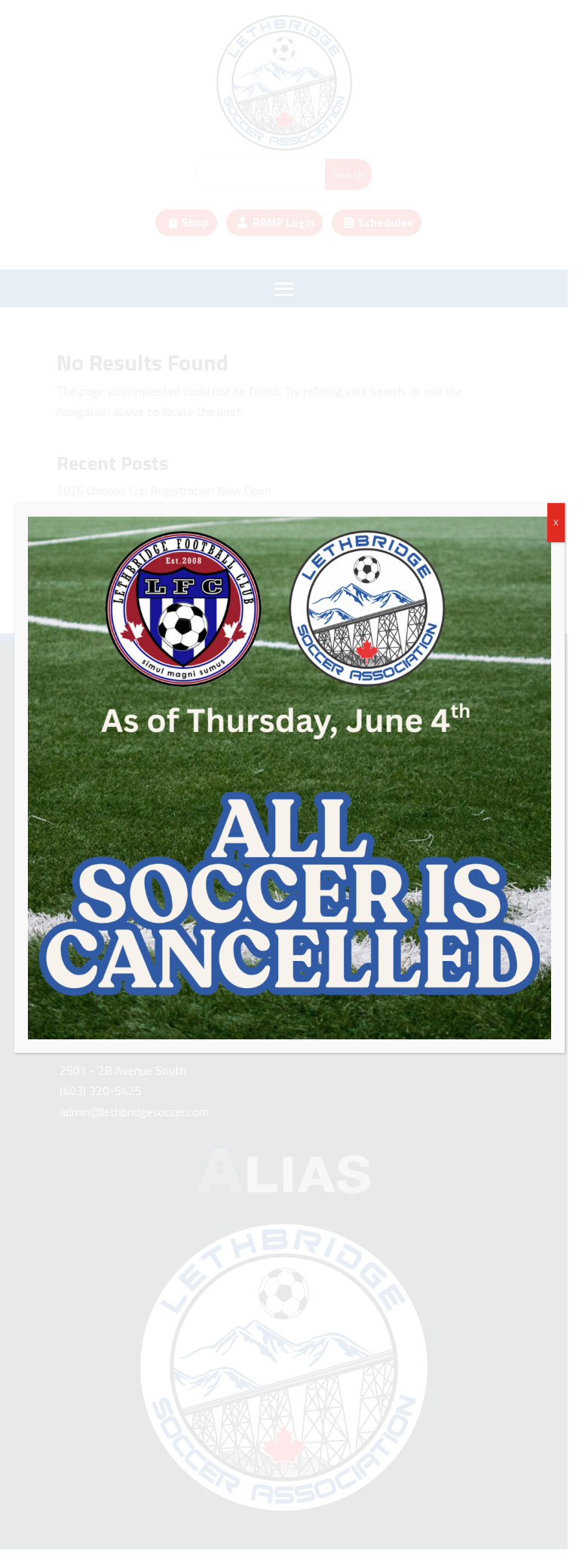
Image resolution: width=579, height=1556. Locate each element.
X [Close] (556, 522)
